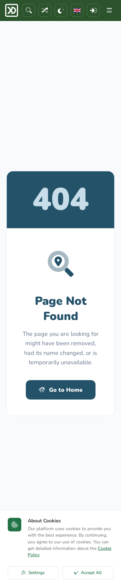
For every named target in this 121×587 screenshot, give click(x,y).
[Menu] (109, 10)
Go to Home (61, 390)
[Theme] (61, 10)
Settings (33, 573)
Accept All (88, 573)
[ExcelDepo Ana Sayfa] (11, 10)
